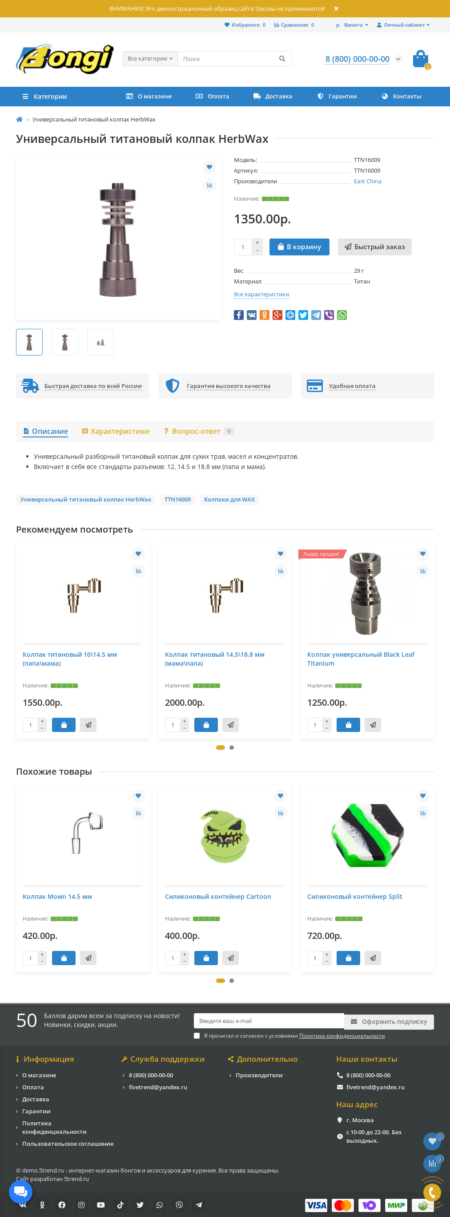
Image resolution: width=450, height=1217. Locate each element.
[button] (220, 747)
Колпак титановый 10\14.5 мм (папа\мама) (70, 658)
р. (350, 24)
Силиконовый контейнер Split (354, 896)
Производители (259, 1073)
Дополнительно (263, 1058)
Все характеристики (261, 294)
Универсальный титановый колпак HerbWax (85, 499)
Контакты (401, 96)
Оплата (212, 96)
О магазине (149, 96)
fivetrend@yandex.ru (158, 1085)
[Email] (269, 1020)
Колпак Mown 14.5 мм (57, 896)
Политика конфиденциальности (54, 1125)
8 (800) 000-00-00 (151, 1073)
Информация (45, 1058)
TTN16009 (178, 499)
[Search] (234, 58)
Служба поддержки (164, 1058)
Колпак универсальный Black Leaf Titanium (360, 658)
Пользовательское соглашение (67, 1142)
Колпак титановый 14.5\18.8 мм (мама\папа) (215, 658)
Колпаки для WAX (229, 499)
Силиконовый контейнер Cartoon (218, 896)
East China (368, 181)
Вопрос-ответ (198, 431)
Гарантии (337, 96)
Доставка (273, 96)
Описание (45, 431)
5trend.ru (76, 1177)
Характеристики (115, 431)
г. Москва (360, 1119)
